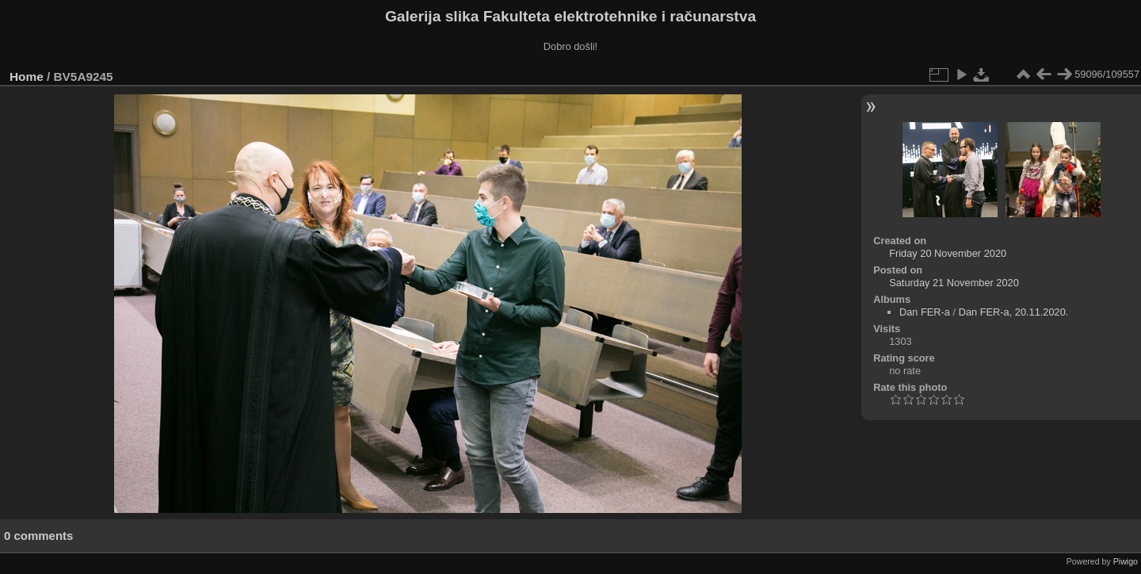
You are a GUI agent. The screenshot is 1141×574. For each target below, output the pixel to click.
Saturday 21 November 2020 (954, 283)
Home (27, 76)
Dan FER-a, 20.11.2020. (1014, 312)
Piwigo (1125, 561)
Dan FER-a (924, 312)
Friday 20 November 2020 (947, 253)
